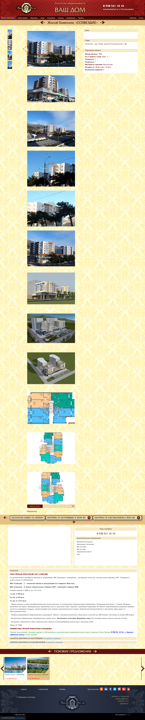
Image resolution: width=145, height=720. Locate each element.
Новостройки (23, 18)
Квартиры (34, 18)
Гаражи (81, 18)
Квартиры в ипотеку (26, 697)
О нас (141, 18)
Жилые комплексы (8, 18)
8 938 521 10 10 (106, 533)
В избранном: (9, 718)
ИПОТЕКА (63, 689)
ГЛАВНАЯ (24, 689)
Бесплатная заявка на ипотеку (28, 518)
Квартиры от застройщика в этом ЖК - (69, 517)
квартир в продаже (52, 638)
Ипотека (133, 18)
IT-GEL (128, 714)
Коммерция (71, 18)
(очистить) (20, 718)
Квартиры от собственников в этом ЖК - (117, 517)
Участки (61, 18)
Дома (42, 18)
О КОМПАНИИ (43, 689)
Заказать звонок (35, 506)
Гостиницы (51, 18)
